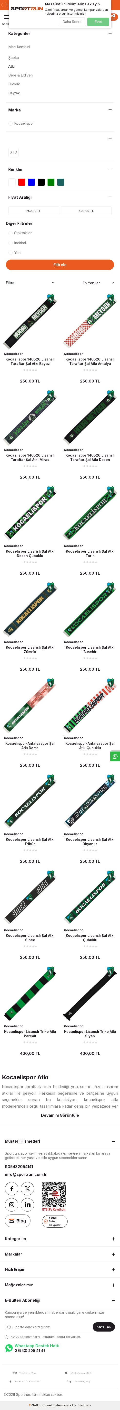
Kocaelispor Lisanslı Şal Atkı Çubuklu (90, 937)
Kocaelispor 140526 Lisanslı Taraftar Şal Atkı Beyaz (30, 361)
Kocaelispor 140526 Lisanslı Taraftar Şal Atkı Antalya (90, 361)
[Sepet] (112, 17)
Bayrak (14, 93)
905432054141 (19, 1166)
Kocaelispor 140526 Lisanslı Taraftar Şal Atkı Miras (30, 457)
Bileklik (14, 84)
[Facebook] (11, 1188)
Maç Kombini (19, 46)
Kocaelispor (13, 354)
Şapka (13, 57)
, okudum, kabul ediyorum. (43, 1337)
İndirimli (17, 242)
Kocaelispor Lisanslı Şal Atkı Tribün (30, 841)
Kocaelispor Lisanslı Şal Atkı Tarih (90, 553)
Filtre (30, 283)
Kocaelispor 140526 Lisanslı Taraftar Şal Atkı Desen (90, 457)
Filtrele (60, 264)
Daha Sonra (72, 22)
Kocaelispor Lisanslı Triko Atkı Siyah (90, 1033)
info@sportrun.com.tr (26, 1174)
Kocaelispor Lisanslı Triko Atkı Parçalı (30, 1033)
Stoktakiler (20, 232)
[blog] (17, 1220)
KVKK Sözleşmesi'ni (25, 1337)
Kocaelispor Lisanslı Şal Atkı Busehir (90, 649)
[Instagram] (11, 1205)
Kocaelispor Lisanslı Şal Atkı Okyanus (90, 841)
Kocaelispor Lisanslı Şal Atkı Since (30, 937)
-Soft (34, 1405)
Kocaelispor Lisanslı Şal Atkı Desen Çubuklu (30, 553)
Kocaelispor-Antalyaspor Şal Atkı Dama (30, 745)
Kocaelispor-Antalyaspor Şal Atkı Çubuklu (90, 745)
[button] (1, 5)
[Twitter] (27, 1188)
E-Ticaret (45, 1405)
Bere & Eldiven (20, 75)
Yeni (14, 252)
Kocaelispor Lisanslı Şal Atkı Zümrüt (30, 649)
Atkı (11, 66)
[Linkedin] (27, 1205)
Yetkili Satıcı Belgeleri (52, 1221)
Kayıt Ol (104, 1327)
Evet (98, 22)
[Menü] (6, 16)
